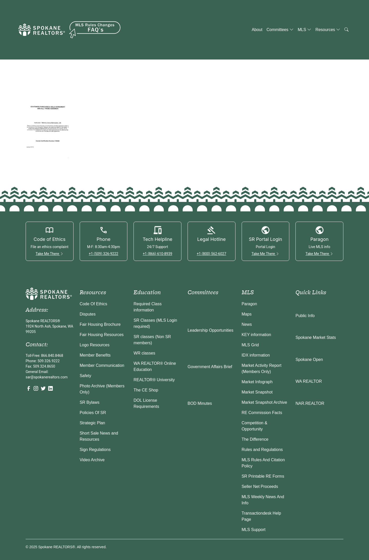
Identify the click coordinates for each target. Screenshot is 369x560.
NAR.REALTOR (309, 403)
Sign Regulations (95, 449)
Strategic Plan (92, 423)
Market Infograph (257, 382)
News (247, 324)
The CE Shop (146, 390)
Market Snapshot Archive (264, 402)
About (257, 29)
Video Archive (92, 460)
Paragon (249, 304)
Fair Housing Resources (102, 334)
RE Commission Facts (262, 412)
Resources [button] (327, 29)
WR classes (144, 353)
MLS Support (253, 529)
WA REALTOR (308, 381)
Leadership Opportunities (210, 330)
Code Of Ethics (93, 304)
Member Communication (102, 365)
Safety (85, 376)
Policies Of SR (93, 412)
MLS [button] (304, 29)
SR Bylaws (89, 402)
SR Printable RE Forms (263, 476)
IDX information (256, 355)
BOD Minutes (200, 403)
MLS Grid (250, 345)
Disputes (88, 314)
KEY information (256, 334)
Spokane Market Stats (315, 337)
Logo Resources (95, 345)
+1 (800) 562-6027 (211, 254)
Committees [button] (280, 29)
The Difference (255, 439)
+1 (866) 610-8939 (157, 254)
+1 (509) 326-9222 (103, 254)
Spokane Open (309, 359)
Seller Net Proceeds (260, 486)
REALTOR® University (154, 380)
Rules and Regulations (262, 449)
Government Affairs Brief (210, 367)
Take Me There (50, 254)
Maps (247, 314)
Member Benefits (95, 355)
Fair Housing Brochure (100, 324)
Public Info (305, 315)
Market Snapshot (257, 392)
